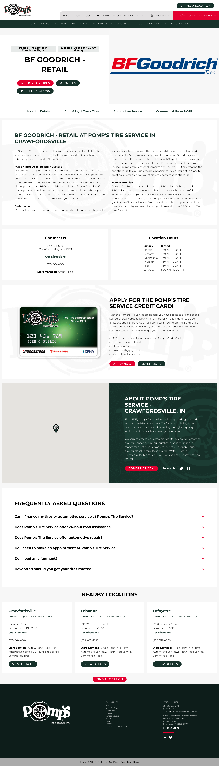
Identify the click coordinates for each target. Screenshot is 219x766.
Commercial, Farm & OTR (174, 111)
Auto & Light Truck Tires (81, 111)
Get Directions (33, 90)
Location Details (38, 111)
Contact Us (173, 728)
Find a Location (109, 679)
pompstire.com (141, 468)
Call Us (70, 83)
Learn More (151, 364)
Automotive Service (128, 111)
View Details (23, 664)
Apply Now (122, 364)
